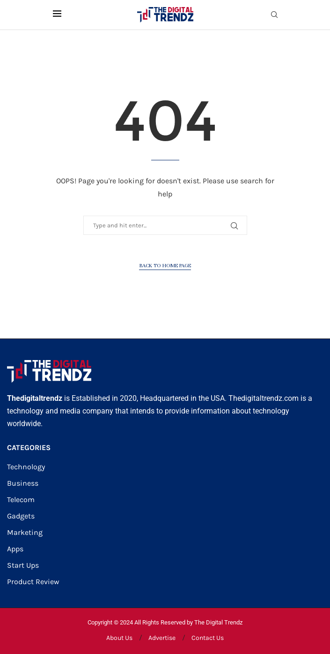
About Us (119, 638)
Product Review (33, 582)
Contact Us (207, 638)
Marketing (25, 532)
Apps (15, 549)
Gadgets (21, 516)
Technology (26, 467)
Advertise (162, 638)
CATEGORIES (29, 447)
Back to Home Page (165, 265)
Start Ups (23, 565)
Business (22, 483)
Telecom (21, 500)
